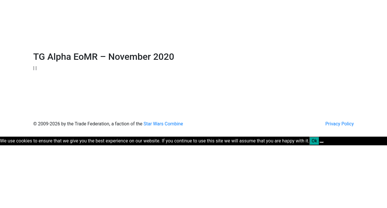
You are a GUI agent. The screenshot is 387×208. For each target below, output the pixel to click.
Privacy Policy (339, 124)
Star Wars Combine (163, 124)
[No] (321, 142)
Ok (314, 141)
